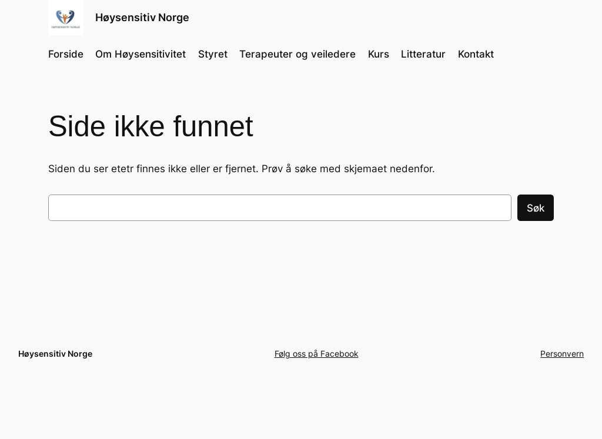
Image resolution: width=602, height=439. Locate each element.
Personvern (562, 353)
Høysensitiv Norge (142, 17)
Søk (535, 208)
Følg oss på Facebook (317, 353)
